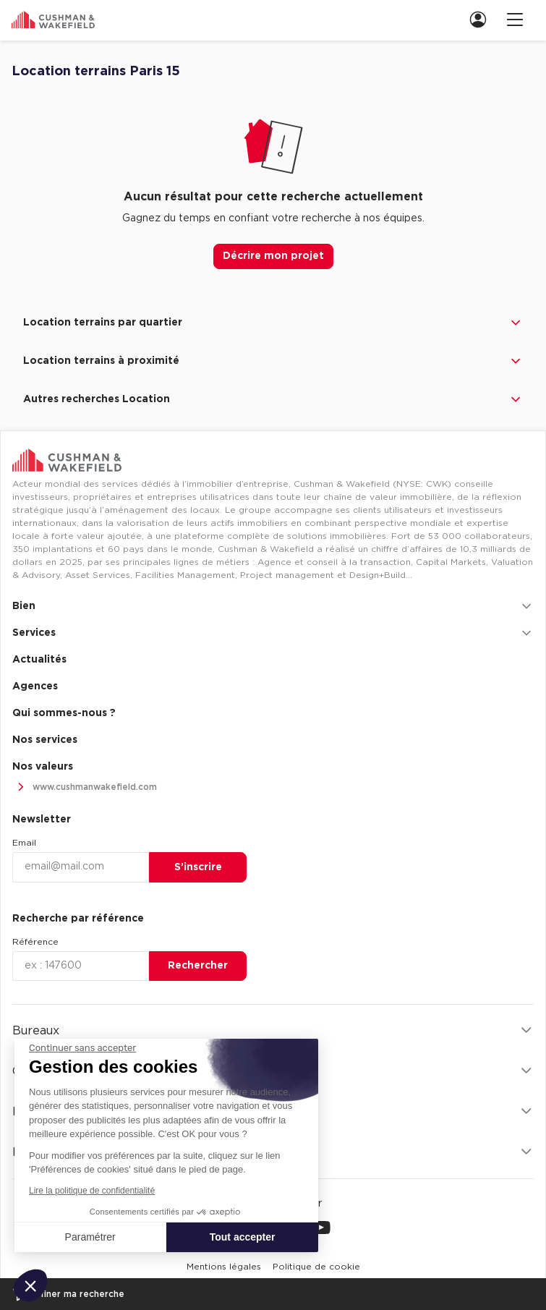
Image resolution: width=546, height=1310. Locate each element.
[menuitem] (476, 19)
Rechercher (198, 966)
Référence (35, 941)
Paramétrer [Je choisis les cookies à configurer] (90, 1237)
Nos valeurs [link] (42, 767)
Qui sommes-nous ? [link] (64, 713)
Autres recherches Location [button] (273, 399)
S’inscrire (198, 867)
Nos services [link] (44, 740)
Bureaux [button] (273, 1030)
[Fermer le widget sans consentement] (82, 1048)
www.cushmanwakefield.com (84, 787)
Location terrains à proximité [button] (273, 361)
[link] (482, 19)
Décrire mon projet (273, 256)
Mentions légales (224, 1266)
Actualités (39, 660)
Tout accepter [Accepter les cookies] (243, 1237)
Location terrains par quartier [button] (273, 322)
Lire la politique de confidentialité (92, 1191)
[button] (30, 1285)
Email (24, 842)
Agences (35, 686)
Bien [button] (273, 606)
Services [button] (273, 633)
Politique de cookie (316, 1266)
